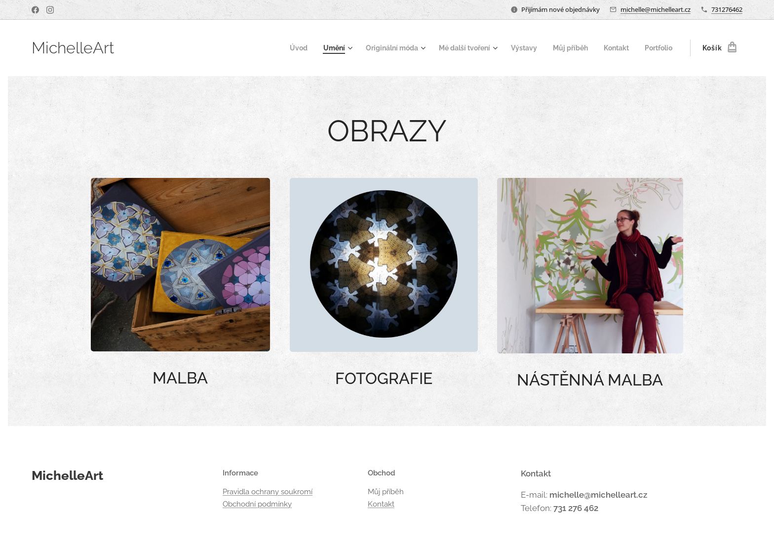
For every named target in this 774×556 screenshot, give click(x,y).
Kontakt (381, 503)
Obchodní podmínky (257, 503)
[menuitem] (277, 48)
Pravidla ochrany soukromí (267, 491)
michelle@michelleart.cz (655, 9)
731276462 (726, 9)
